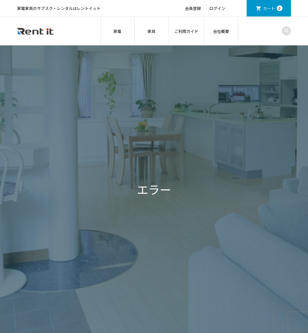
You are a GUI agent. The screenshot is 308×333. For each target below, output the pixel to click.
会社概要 (221, 31)
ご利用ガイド (186, 31)
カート (272, 8)
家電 (117, 31)
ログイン (217, 8)
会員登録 (193, 8)
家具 (151, 31)
